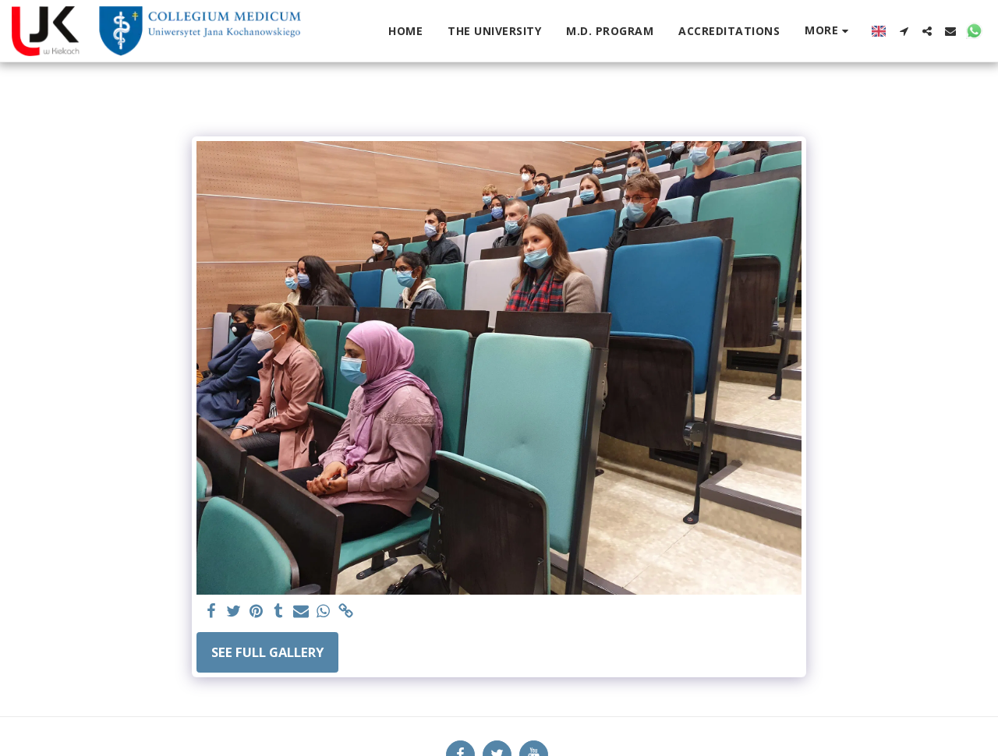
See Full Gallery (267, 652)
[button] (904, 31)
